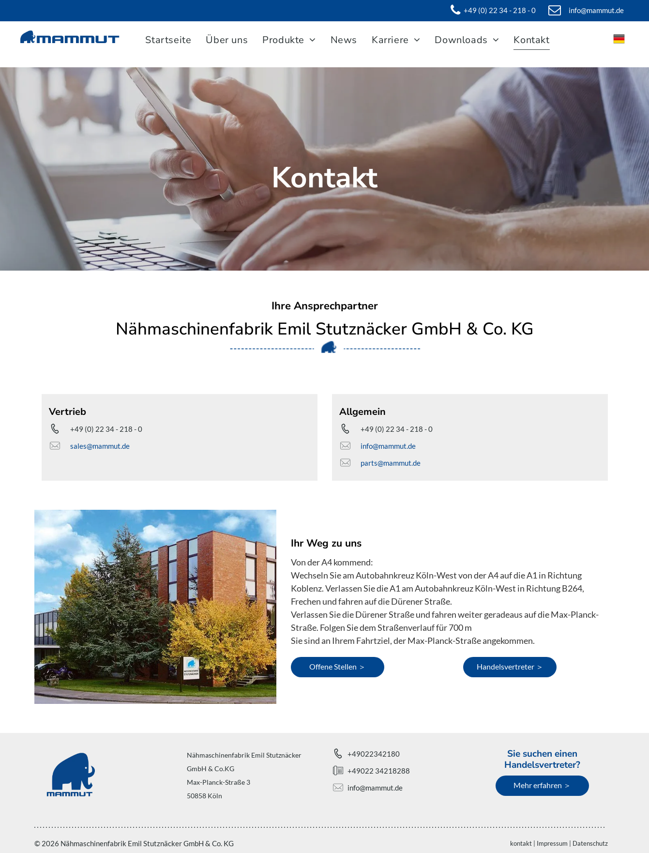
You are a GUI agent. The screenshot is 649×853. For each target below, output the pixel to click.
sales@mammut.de (100, 446)
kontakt (521, 843)
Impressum (552, 843)
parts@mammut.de (391, 462)
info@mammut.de (388, 446)
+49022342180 (373, 753)
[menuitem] (170, 40)
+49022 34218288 (378, 770)
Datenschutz (590, 843)
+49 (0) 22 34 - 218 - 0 (106, 429)
